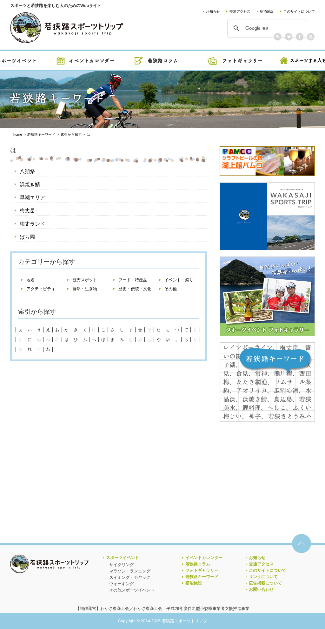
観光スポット (84, 279)
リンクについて (263, 576)
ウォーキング (121, 583)
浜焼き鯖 (30, 184)
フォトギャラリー (201, 570)
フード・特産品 (132, 279)
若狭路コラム (197, 564)
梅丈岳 (27, 210)
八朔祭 (27, 171)
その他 (170, 288)
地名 (30, 279)
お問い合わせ (261, 589)
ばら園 (27, 237)
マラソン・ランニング (129, 571)
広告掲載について (265, 583)
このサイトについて (299, 11)
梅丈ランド (32, 224)
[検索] (266, 28)
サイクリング (121, 564)
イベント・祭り (178, 279)
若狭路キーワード (201, 576)
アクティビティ (40, 288)
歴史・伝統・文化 (134, 288)
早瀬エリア (32, 197)
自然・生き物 (84, 288)
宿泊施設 (267, 11)
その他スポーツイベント (132, 590)
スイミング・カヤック (129, 577)
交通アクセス (239, 11)
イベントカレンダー (203, 557)
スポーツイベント (122, 557)
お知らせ (213, 11)
